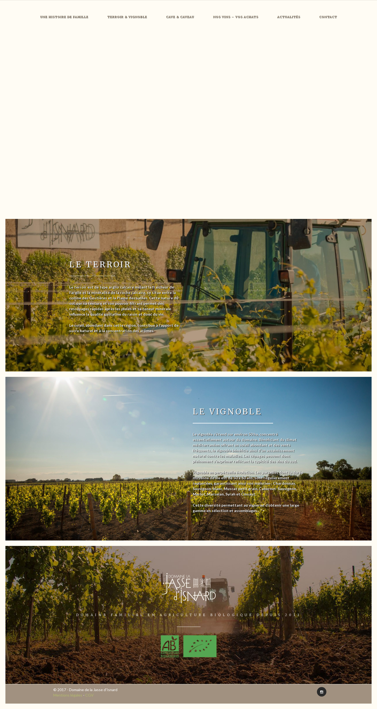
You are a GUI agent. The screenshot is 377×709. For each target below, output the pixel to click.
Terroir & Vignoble (127, 17)
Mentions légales (67, 695)
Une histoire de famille (64, 17)
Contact (328, 17)
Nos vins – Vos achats (235, 17)
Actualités (288, 17)
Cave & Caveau (180, 17)
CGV (89, 695)
